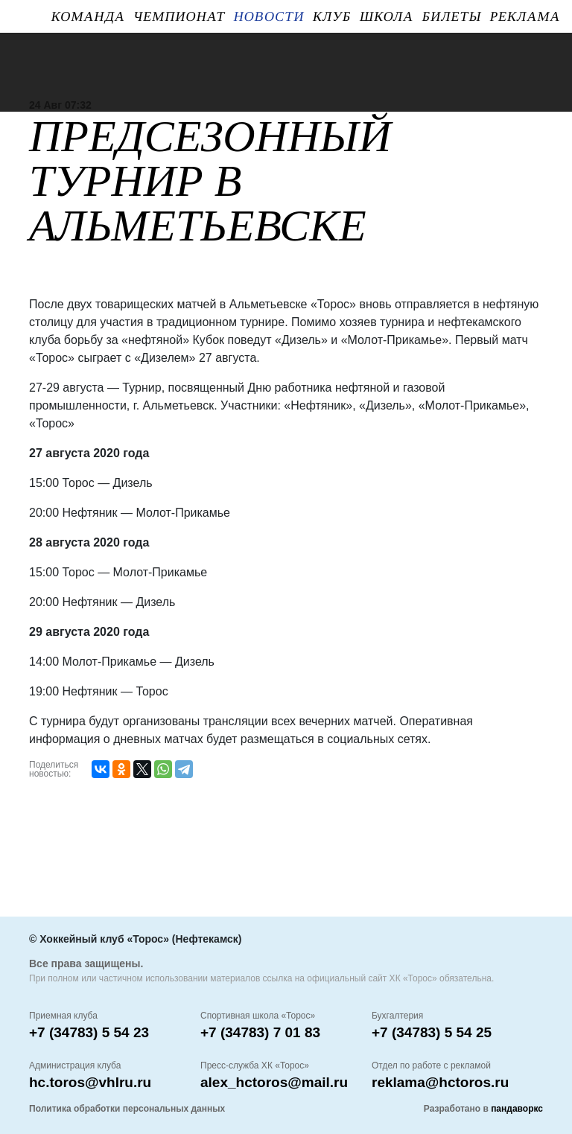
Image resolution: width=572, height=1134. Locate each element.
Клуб (331, 16)
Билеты (452, 16)
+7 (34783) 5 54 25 (432, 1032)
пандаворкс (517, 1108)
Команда (88, 16)
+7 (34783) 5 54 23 (89, 1032)
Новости (268, 16)
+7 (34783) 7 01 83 (260, 1032)
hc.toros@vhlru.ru (90, 1082)
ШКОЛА (386, 16)
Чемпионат (179, 16)
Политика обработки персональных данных (127, 1108)
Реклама (525, 16)
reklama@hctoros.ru (440, 1082)
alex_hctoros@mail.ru (274, 1082)
